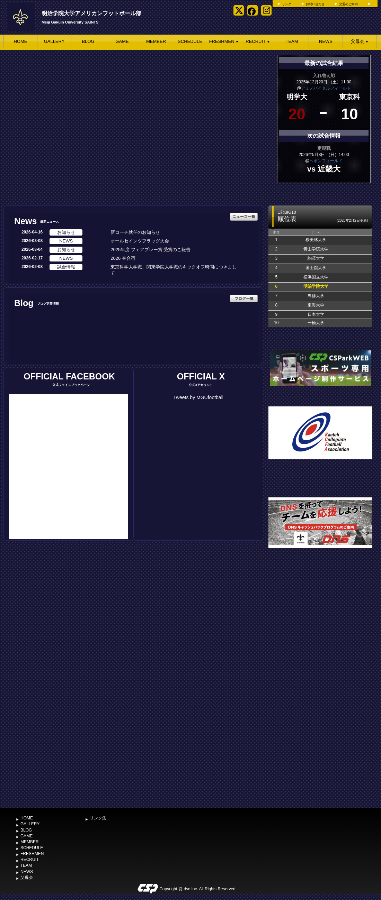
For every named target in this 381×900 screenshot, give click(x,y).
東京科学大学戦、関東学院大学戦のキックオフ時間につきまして (173, 270)
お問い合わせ (315, 4)
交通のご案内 (348, 4)
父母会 (360, 41)
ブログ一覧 (244, 298)
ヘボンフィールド (326, 160)
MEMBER (156, 41)
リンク (286, 4)
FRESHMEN (224, 41)
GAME (122, 41)
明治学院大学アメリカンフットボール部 (91, 13)
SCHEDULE (190, 41)
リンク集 (98, 818)
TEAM (291, 41)
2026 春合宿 (122, 258)
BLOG (88, 41)
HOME (20, 41)
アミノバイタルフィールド (326, 88)
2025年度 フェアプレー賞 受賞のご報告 (150, 249)
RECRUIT (258, 41)
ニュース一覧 (243, 216)
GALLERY (54, 41)
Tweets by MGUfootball (198, 397)
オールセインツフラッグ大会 (139, 241)
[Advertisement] (76, 731)
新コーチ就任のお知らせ (135, 232)
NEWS (326, 41)
